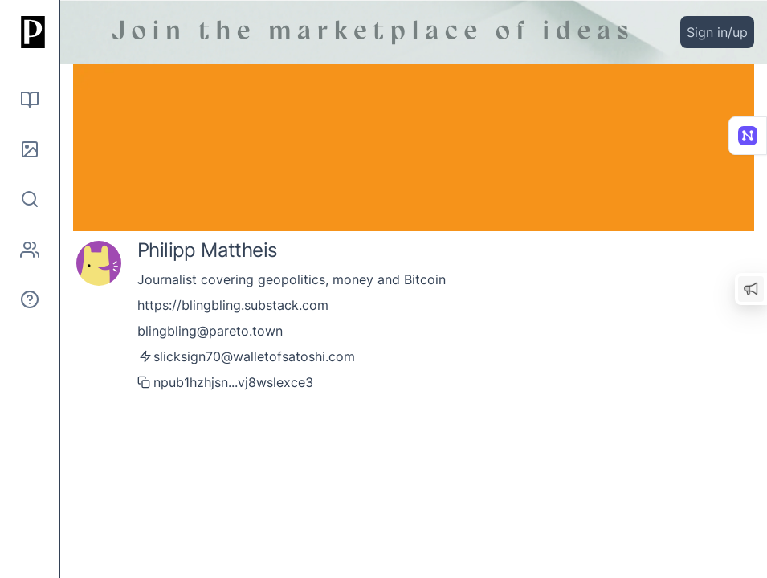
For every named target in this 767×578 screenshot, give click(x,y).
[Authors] (30, 250)
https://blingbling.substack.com (232, 305)
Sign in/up (717, 32)
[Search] (30, 199)
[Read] (30, 99)
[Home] (29, 32)
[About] (30, 299)
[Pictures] (30, 149)
